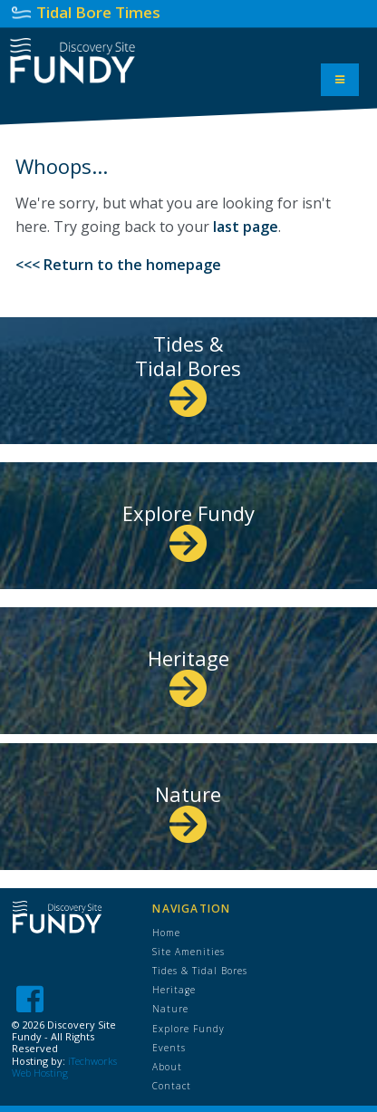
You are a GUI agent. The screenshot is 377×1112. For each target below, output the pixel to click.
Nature (188, 808)
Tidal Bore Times (98, 12)
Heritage (188, 672)
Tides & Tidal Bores (188, 369)
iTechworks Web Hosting (64, 1066)
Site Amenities (188, 951)
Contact (171, 1085)
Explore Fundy (188, 527)
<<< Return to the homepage (118, 265)
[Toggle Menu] (340, 79)
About (167, 1066)
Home (166, 932)
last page (245, 227)
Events (169, 1047)
